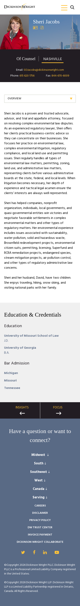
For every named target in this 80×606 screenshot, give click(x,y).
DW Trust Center (40, 527)
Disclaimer (40, 513)
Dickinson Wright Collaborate (40, 542)
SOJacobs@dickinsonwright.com (44, 70)
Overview (14, 98)
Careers (40, 506)
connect (39, 440)
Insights (22, 407)
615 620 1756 (27, 75)
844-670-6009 (60, 75)
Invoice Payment (40, 535)
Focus (57, 407)
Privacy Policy (40, 520)
